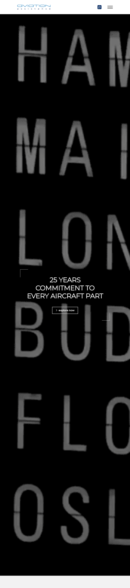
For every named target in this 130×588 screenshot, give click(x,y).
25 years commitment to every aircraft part (65, 288)
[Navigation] (109, 7)
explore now (66, 310)
